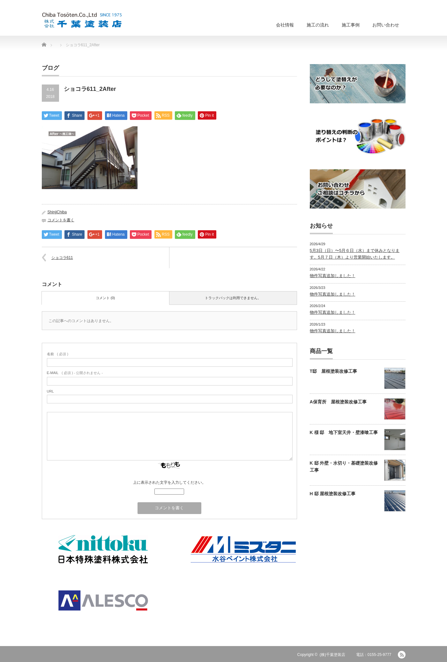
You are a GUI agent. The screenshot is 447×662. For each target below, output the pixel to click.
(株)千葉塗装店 (332, 654)
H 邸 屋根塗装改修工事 (333, 493)
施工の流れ (318, 24)
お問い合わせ (385, 24)
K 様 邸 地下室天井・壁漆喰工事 (344, 432)
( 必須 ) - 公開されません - (75, 373)
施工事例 (351, 24)
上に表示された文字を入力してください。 (169, 482)
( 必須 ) (57, 354)
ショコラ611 (62, 257)
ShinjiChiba (57, 212)
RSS (402, 654)
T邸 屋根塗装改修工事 (333, 371)
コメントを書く (61, 220)
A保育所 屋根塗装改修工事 (338, 401)
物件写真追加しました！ (332, 275)
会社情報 (285, 24)
